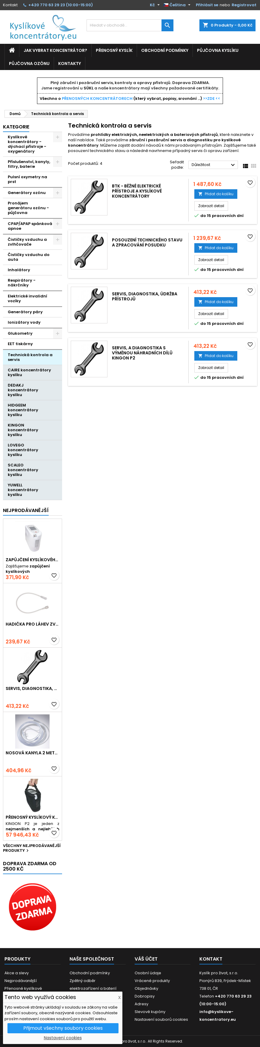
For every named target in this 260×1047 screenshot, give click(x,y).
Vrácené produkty (152, 981)
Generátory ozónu (27, 193)
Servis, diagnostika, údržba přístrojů (32, 688)
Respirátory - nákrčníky (22, 282)
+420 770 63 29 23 (46, 5)
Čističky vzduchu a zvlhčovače (27, 242)
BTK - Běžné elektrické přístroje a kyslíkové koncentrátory (137, 191)
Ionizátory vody (24, 322)
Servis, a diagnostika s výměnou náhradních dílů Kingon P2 (142, 353)
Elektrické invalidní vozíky (27, 298)
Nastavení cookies (63, 1038)
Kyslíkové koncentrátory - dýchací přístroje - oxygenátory (27, 144)
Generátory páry (25, 312)
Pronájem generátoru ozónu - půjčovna (28, 207)
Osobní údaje (148, 973)
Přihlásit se (207, 5)
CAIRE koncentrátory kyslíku (29, 372)
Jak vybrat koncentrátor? (55, 50)
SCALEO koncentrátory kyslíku (23, 469)
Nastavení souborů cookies (161, 1019)
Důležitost (214, 165)
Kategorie (16, 126)
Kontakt (10, 5)
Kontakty (69, 63)
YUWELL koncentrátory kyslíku (23, 489)
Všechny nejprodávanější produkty (32, 848)
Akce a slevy (16, 973)
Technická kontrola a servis (30, 357)
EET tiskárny (20, 344)
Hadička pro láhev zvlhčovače (32, 624)
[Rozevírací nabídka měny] (155, 5)
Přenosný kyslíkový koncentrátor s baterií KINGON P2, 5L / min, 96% (32, 817)
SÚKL (88, 88)
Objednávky (146, 988)
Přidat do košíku (215, 193)
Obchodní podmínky (164, 50)
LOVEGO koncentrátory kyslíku (23, 449)
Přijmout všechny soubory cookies (63, 1028)
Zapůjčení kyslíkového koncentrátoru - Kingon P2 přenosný (32, 559)
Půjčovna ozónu (29, 63)
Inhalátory (19, 270)
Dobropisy (145, 996)
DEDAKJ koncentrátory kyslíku (23, 390)
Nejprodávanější (26, 510)
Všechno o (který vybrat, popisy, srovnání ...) (130, 98)
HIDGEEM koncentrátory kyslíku (23, 410)
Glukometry (20, 333)
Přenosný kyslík (114, 50)
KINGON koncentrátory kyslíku (23, 430)
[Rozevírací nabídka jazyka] (178, 5)
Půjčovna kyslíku (218, 50)
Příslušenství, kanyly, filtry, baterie (29, 164)
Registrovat (244, 5)
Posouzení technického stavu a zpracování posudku (147, 242)
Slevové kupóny (150, 1012)
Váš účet (146, 959)
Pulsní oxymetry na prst (27, 179)
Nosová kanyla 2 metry (32, 753)
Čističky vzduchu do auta (29, 257)
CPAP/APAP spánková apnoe (30, 226)
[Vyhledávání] (130, 25)
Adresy (141, 1004)
